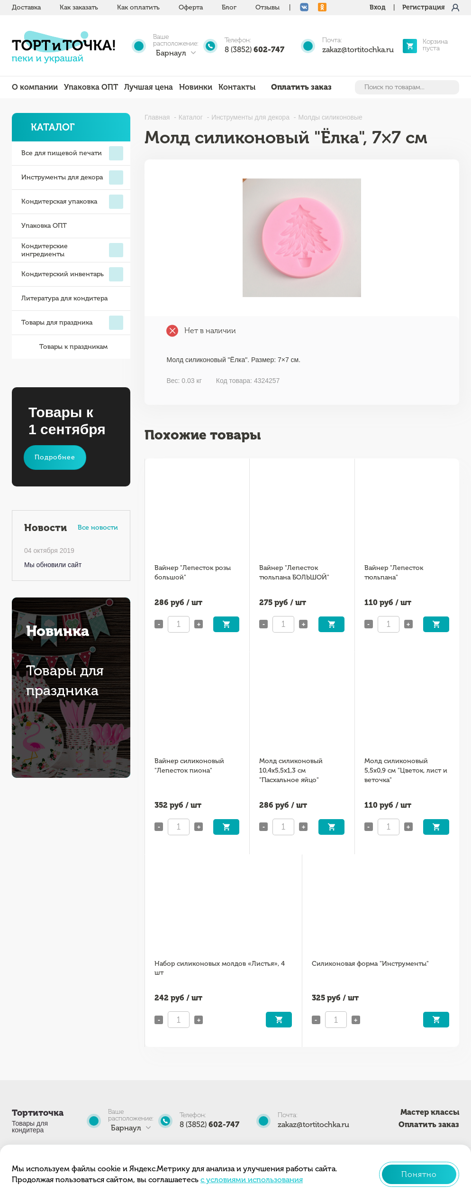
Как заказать (79, 7)
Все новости (98, 527)
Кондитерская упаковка (72, 202)
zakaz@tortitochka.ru (358, 49)
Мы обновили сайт (53, 565)
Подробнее (55, 457)
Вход (378, 7)
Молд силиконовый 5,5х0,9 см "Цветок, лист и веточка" (405, 770)
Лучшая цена (148, 87)
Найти (451, 87)
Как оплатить (138, 7)
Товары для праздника (72, 323)
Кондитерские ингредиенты (72, 250)
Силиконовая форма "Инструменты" (370, 964)
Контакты (236, 87)
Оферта (191, 7)
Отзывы (267, 7)
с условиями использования (251, 1179)
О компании (35, 87)
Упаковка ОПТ (91, 87)
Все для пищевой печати (72, 153)
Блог (229, 7)
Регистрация (423, 7)
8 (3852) (254, 49)
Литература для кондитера (64, 298)
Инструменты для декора (72, 177)
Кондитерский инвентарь (72, 274)
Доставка (26, 7)
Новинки (195, 87)
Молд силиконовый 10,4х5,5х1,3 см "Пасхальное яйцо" (291, 770)
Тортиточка (37, 1113)
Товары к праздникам (64, 347)
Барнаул (171, 53)
